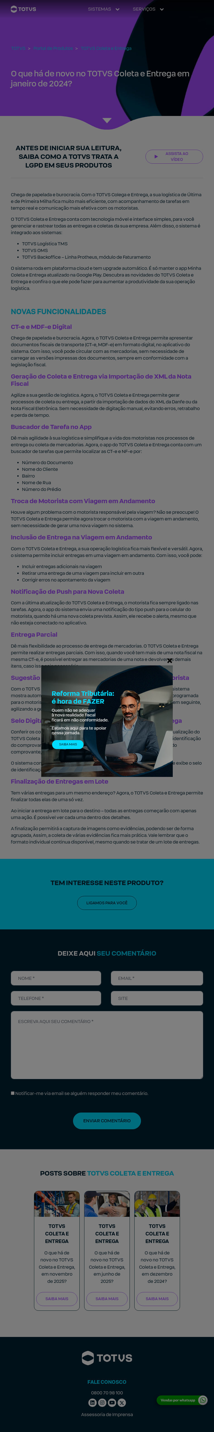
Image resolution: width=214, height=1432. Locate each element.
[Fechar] (169, 660)
